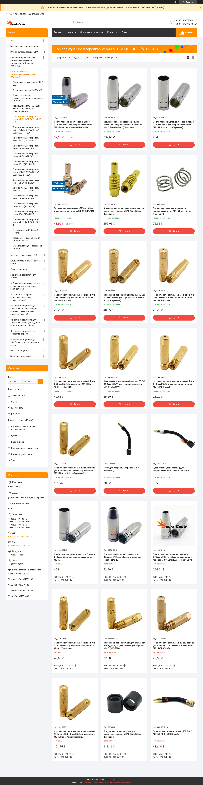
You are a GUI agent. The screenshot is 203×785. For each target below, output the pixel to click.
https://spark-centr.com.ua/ (20, 536)
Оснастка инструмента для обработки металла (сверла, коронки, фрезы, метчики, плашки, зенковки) (23, 310)
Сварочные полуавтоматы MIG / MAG (28, 83)
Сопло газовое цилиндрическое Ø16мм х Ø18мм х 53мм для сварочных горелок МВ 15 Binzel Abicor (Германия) (173, 125)
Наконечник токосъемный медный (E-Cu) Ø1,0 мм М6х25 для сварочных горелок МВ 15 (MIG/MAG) (124, 384)
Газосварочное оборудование (24, 46)
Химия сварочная (18, 269)
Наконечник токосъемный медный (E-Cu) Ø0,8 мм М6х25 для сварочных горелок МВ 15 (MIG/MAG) (173, 298)
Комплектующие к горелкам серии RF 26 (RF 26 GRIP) (26, 189)
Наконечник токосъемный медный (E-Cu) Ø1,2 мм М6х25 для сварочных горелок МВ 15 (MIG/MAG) (173, 384)
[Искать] (73, 22)
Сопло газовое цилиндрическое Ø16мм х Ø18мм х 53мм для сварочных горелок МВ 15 (74, 557)
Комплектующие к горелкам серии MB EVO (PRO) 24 (26, 147)
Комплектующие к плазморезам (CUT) (25, 262)
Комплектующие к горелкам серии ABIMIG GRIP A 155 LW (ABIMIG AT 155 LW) (26, 130)
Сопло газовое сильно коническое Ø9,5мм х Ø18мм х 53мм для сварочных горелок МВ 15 (123, 557)
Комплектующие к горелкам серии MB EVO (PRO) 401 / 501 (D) (27, 222)
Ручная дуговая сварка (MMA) (24, 52)
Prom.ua (114, 780)
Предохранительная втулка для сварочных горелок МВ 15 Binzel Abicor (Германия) (123, 734)
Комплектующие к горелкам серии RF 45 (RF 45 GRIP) (26, 213)
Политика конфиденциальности (118, 782)
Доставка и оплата (90, 32)
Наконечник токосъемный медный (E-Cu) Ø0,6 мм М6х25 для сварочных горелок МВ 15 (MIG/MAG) (74, 298)
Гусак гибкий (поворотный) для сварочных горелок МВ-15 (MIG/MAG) (171, 469)
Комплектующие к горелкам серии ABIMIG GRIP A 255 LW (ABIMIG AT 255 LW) (26, 172)
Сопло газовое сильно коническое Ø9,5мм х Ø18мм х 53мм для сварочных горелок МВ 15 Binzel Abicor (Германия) (172, 557)
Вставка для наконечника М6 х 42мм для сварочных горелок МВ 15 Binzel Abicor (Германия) (124, 211)
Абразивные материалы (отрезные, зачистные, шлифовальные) (21, 297)
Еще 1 (14, 460)
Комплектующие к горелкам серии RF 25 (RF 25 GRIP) (26, 162)
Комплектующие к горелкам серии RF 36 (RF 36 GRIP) (26, 205)
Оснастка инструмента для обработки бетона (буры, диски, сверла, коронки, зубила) (25, 323)
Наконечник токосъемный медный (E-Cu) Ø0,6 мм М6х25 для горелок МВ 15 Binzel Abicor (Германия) (124, 298)
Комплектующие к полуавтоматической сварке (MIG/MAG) (24, 74)
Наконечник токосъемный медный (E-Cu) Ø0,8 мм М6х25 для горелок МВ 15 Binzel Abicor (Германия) (74, 384)
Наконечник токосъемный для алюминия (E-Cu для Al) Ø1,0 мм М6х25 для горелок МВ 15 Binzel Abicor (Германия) (74, 734)
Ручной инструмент (19, 350)
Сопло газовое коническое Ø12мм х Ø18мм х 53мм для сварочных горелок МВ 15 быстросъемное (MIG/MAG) (73, 125)
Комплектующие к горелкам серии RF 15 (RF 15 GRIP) (26, 139)
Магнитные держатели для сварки (23, 276)
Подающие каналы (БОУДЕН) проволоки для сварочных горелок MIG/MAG (26, 109)
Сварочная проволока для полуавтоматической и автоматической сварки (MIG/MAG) (22, 61)
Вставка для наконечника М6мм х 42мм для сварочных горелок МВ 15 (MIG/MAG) (74, 209)
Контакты (112, 32)
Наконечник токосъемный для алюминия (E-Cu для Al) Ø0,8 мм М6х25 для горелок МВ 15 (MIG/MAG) (124, 645)
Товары (11, 41)
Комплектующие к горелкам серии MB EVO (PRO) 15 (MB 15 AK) (27, 119)
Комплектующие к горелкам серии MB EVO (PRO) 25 (26, 155)
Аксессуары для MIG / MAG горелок (25, 231)
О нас (125, 32)
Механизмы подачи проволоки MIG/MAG (27, 247)
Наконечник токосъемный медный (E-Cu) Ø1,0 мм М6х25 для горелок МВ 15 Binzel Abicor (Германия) (74, 645)
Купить (77, 145)
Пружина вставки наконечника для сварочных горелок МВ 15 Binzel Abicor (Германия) (172, 211)
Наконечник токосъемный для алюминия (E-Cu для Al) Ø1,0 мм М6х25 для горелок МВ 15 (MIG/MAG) (173, 645)
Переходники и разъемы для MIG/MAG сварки (26, 239)
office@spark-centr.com (19, 545)
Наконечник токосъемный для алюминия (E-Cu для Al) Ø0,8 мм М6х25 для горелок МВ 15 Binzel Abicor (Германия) (74, 470)
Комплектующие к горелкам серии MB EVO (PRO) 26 (26, 181)
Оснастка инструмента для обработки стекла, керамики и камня (24, 342)
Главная (58, 32)
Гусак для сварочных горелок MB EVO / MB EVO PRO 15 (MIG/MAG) (172, 732)
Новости (71, 32)
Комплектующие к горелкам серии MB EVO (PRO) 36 (26, 197)
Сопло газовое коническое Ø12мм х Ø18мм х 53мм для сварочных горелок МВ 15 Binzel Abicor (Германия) (123, 125)
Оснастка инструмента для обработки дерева (23, 332)
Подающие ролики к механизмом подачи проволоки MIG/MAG (28, 98)
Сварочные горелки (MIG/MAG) (27, 90)
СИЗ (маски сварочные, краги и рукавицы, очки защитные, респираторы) (25, 286)
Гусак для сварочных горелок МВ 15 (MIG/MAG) (122, 469)
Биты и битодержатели (21, 356)
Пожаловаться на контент (93, 782)
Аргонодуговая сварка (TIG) (23, 255)
